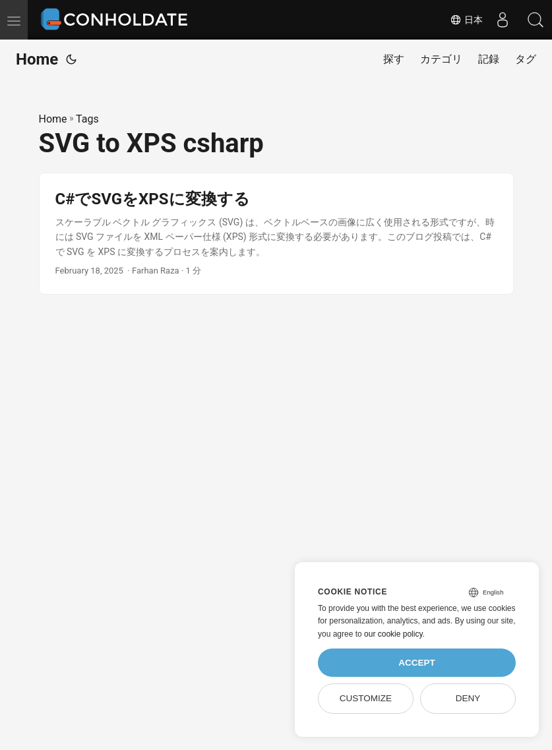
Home (37, 59)
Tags (87, 119)
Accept (416, 663)
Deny (468, 698)
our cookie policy (393, 634)
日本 (466, 20)
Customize (366, 698)
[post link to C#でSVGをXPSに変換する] (276, 233)
